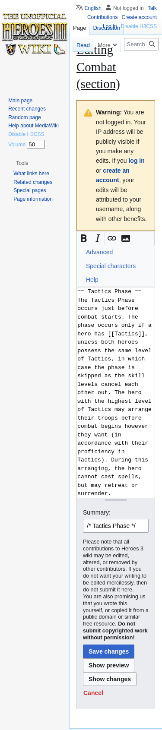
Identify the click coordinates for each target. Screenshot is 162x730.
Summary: (97, 512)
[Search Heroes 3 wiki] (141, 44)
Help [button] (92, 279)
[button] (84, 238)
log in (136, 160)
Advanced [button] (99, 252)
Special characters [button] (111, 265)
